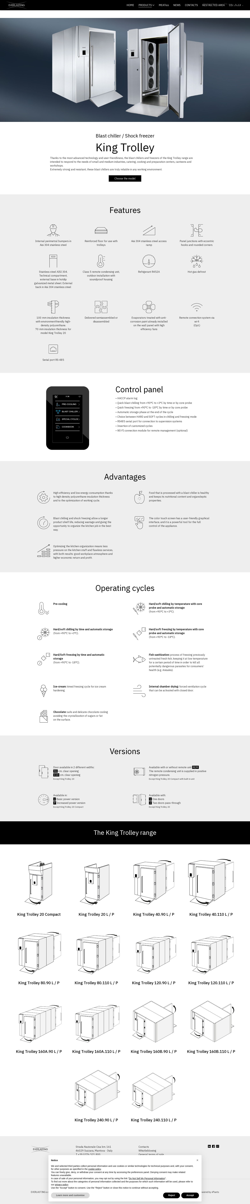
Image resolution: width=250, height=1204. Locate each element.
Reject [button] (171, 1195)
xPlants (215, 1199)
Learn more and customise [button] (70, 1195)
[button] (197, 1160)
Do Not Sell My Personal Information (147, 1178)
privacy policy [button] (61, 1184)
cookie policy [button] (94, 1169)
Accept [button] (190, 1195)
